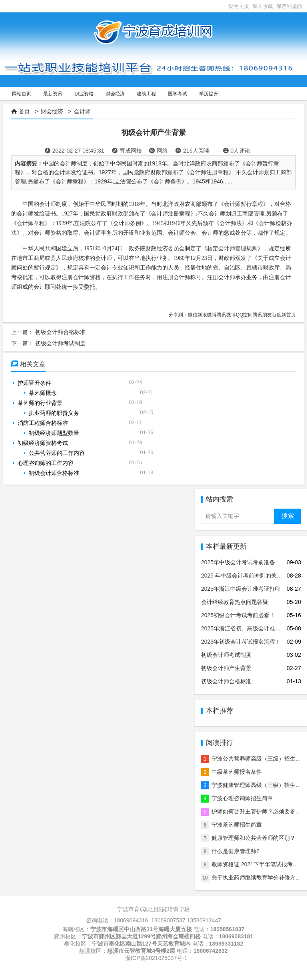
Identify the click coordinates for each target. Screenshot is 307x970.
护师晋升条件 (34, 383)
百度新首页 (284, 315)
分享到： (178, 315)
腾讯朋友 (262, 315)
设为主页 (238, 6)
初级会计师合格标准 (60, 332)
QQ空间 (244, 315)
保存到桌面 (289, 6)
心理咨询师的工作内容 (46, 463)
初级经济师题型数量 (54, 433)
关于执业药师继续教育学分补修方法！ (259, 877)
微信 (192, 315)
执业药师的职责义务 (54, 413)
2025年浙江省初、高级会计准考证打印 (249, 628)
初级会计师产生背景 (226, 668)
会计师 (82, 111)
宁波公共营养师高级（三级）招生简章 (259, 758)
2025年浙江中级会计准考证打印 (241, 589)
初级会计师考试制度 (60, 343)
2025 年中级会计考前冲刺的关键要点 (247, 575)
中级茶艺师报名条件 (236, 772)
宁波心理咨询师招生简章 (242, 798)
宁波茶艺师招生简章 (236, 824)
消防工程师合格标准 (43, 423)
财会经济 (52, 111)
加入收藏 (262, 6)
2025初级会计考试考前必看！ (238, 615)
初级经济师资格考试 (43, 443)
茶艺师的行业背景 (40, 403)
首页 (24, 111)
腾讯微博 (226, 315)
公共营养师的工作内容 (57, 453)
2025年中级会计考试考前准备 (238, 562)
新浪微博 (207, 315)
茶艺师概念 (43, 393)
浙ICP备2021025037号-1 (156, 958)
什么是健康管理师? (235, 851)
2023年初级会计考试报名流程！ (241, 641)
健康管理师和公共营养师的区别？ (253, 838)
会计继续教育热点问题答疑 (234, 602)
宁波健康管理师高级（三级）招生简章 (259, 785)
